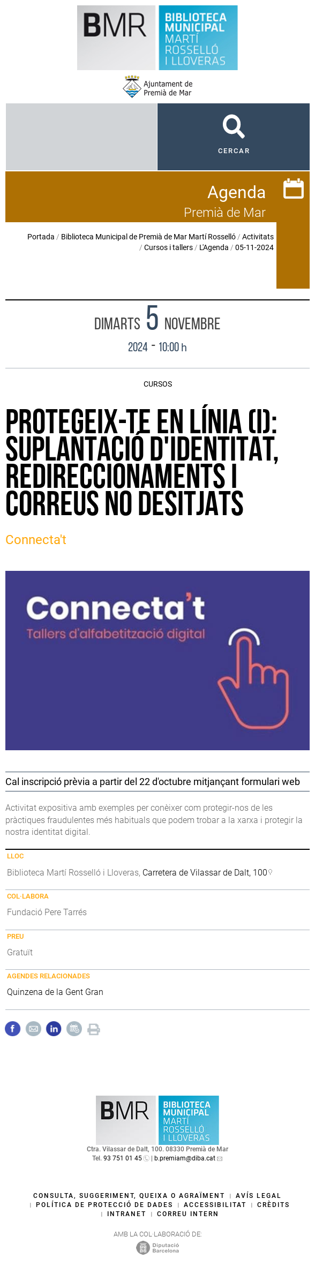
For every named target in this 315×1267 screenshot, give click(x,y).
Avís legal (259, 1196)
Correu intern (188, 1214)
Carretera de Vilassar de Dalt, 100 (204, 873)
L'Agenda (214, 247)
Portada (41, 236)
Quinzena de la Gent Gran (55, 992)
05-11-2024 (254, 247)
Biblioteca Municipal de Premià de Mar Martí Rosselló (148, 236)
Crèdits (273, 1205)
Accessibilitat (215, 1205)
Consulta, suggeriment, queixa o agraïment (129, 1196)
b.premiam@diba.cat (184, 1158)
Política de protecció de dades (104, 1205)
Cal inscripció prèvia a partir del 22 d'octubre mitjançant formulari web (152, 781)
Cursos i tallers (168, 247)
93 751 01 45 (122, 1158)
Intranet (126, 1214)
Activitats (258, 236)
